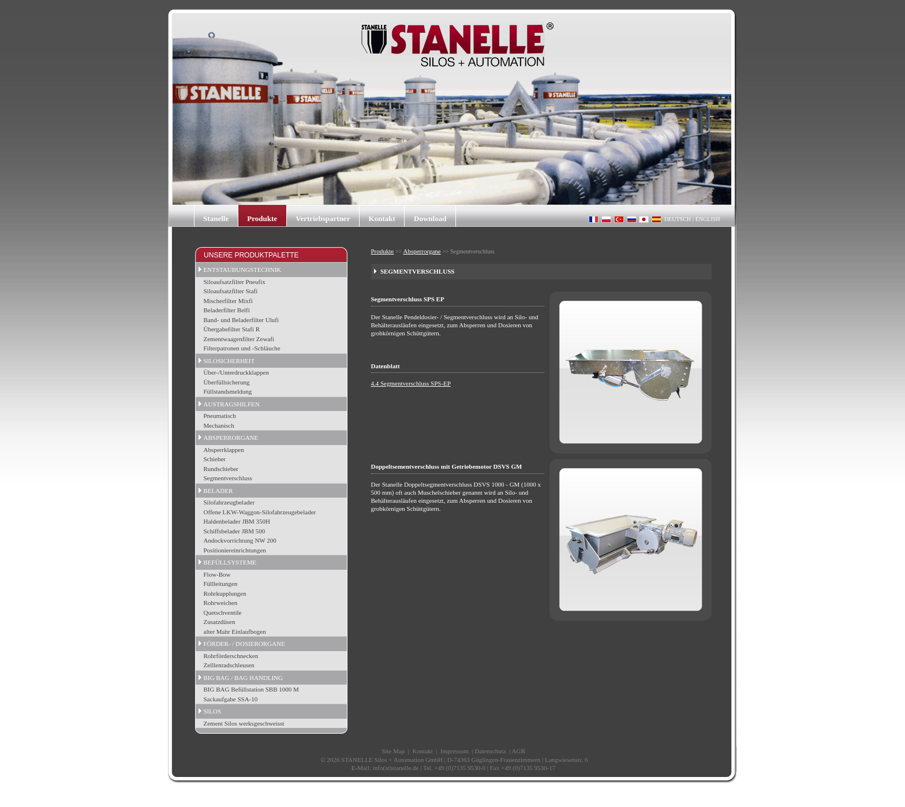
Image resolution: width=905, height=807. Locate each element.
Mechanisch (219, 425)
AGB (518, 751)
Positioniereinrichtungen (235, 550)
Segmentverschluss (228, 478)
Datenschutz (490, 751)
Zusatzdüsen (219, 621)
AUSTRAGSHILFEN (232, 404)
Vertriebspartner (323, 218)
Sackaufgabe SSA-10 (231, 699)
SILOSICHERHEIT (229, 360)
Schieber (215, 458)
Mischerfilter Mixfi (228, 300)
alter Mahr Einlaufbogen (235, 631)
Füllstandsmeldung (228, 391)
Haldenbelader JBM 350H (237, 521)
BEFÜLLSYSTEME (230, 562)
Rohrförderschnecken (231, 655)
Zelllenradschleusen (229, 665)
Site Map (393, 751)
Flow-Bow (217, 574)
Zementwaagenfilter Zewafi (239, 338)
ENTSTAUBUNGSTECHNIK (243, 269)
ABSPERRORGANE (231, 437)
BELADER (218, 490)
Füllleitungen (221, 583)
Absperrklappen (224, 449)
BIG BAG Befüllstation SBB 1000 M (251, 689)
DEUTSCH (677, 219)
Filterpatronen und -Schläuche (242, 348)
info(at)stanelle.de (396, 767)
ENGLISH (707, 219)
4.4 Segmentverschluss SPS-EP (411, 383)
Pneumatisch (220, 415)
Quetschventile (223, 612)
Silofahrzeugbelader (229, 502)
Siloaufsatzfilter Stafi (231, 290)
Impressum (454, 751)
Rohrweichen (221, 602)
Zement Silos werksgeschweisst (244, 723)
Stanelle (216, 218)
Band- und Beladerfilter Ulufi (241, 319)
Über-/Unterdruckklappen (236, 372)
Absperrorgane (422, 251)
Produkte (262, 218)
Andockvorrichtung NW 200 (240, 540)
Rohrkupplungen (225, 593)
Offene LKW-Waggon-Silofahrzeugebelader (260, 512)
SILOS (213, 711)
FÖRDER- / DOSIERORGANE (244, 643)
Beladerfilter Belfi (227, 310)
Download (430, 218)
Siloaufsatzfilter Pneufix (234, 281)
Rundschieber (221, 468)
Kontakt (382, 218)
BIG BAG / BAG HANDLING (243, 677)
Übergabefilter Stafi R (232, 329)
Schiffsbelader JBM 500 (234, 531)
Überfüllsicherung (227, 382)
